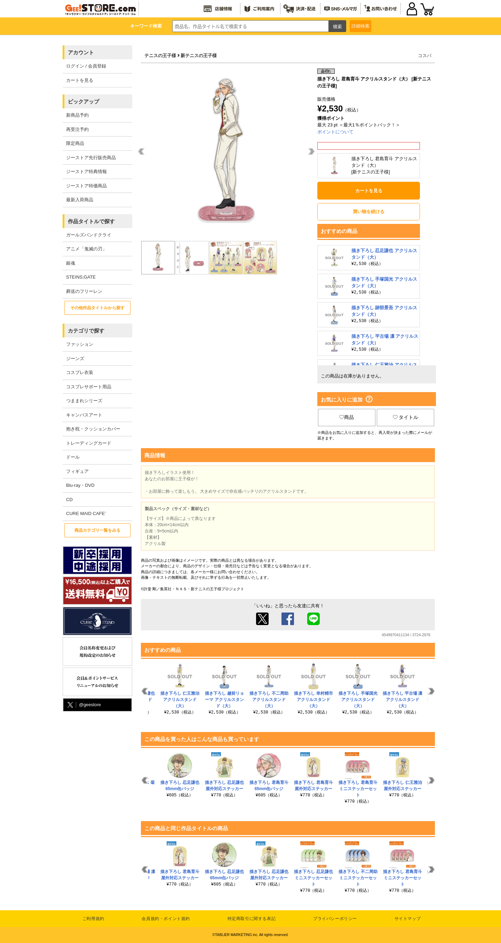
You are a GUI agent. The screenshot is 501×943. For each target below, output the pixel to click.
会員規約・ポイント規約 (166, 918)
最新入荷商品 (79, 199)
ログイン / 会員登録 (86, 66)
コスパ (424, 55)
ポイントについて (335, 131)
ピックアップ (83, 101)
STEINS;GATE (81, 277)
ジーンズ (75, 358)
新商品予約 (77, 115)
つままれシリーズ (84, 400)
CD (69, 499)
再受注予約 (77, 129)
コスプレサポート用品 (88, 386)
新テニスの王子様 (199, 55)
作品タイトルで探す (91, 221)
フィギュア (77, 471)
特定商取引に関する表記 (252, 918)
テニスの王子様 (160, 55)
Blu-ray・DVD (80, 485)
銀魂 (70, 263)
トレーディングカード (88, 443)
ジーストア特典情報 (86, 171)
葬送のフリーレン (84, 291)
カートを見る (79, 80)
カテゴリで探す (86, 331)
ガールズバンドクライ (88, 234)
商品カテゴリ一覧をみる (97, 530)
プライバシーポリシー (335, 918)
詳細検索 (360, 26)
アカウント (81, 52)
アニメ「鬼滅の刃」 (86, 248)
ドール (73, 457)
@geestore (83, 705)
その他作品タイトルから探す (97, 307)
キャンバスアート (84, 415)
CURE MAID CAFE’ (86, 513)
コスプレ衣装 (79, 372)
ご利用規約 (93, 918)
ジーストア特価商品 (86, 185)
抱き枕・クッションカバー (93, 428)
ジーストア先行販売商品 (91, 157)
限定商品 (75, 143)
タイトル (406, 417)
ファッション (79, 344)
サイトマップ (408, 918)
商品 (346, 417)
